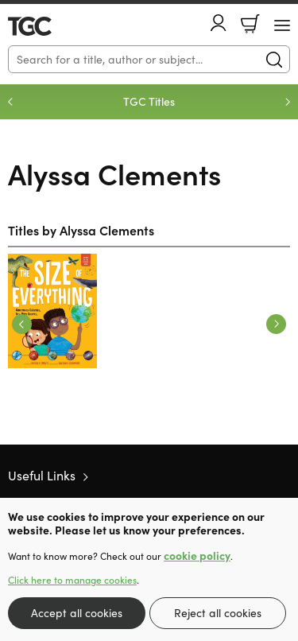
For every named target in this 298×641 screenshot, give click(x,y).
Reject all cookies (217, 612)
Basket (250, 23)
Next (276, 324)
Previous (22, 324)
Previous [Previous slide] (10, 102)
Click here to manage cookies (72, 579)
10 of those (53, 26)
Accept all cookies (76, 612)
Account (218, 22)
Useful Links (41, 475)
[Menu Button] (282, 25)
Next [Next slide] (287, 102)
